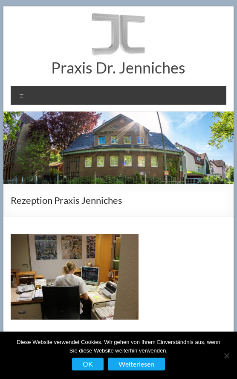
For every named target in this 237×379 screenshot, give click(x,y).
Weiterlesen (136, 364)
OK (88, 364)
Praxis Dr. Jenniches (118, 67)
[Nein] (226, 355)
